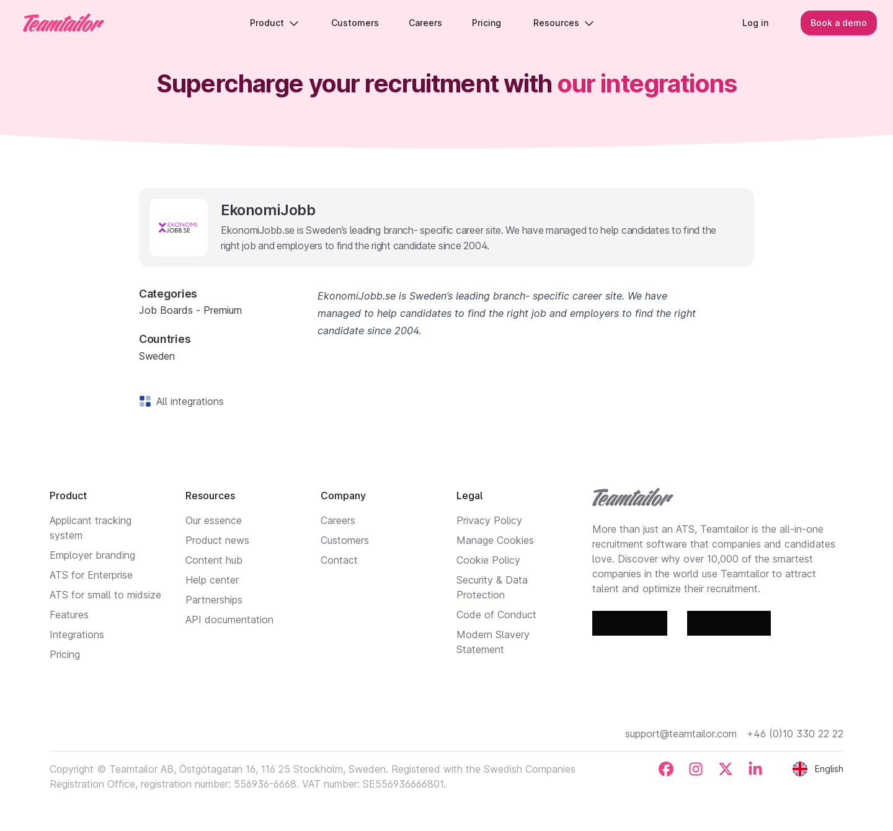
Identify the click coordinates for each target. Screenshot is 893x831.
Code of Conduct (496, 614)
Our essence (213, 520)
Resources (565, 24)
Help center (212, 580)
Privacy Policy (489, 520)
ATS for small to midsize (105, 595)
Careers (338, 520)
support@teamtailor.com (681, 733)
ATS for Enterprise (91, 575)
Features (69, 614)
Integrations (77, 634)
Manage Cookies (495, 540)
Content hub (213, 560)
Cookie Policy (488, 560)
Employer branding (92, 555)
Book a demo (835, 24)
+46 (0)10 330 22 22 (795, 733)
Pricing (65, 654)
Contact (339, 560)
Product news (217, 540)
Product (276, 24)
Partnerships (213, 599)
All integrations (187, 401)
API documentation (229, 619)
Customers (345, 540)
